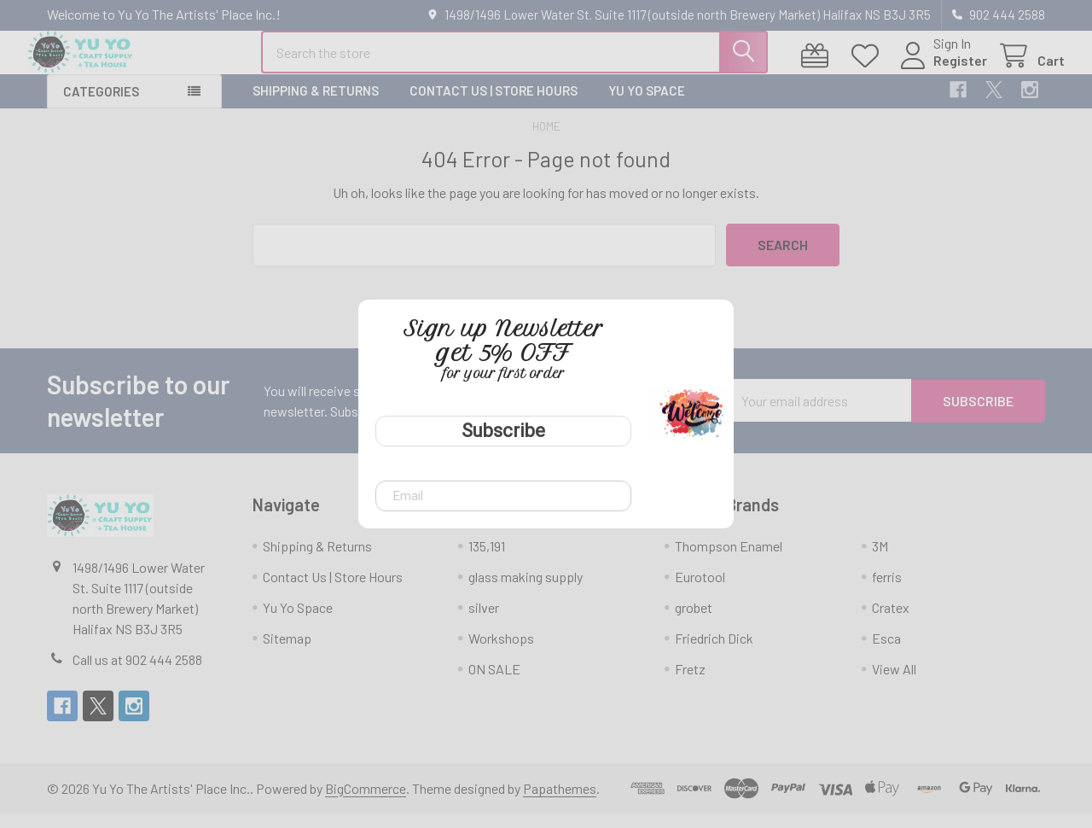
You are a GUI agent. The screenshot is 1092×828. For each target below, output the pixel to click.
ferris (887, 591)
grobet (693, 622)
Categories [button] (101, 106)
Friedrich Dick (714, 652)
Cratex (890, 622)
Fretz (690, 683)
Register (940, 70)
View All (894, 683)
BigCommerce (365, 803)
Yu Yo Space (646, 105)
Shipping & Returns (316, 105)
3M (880, 560)
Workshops (501, 652)
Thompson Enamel (728, 560)
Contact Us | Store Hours (494, 105)
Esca (886, 652)
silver (483, 622)
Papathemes (559, 803)
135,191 (486, 560)
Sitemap (287, 652)
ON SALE (494, 683)
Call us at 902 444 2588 (137, 674)
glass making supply (525, 591)
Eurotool (700, 591)
